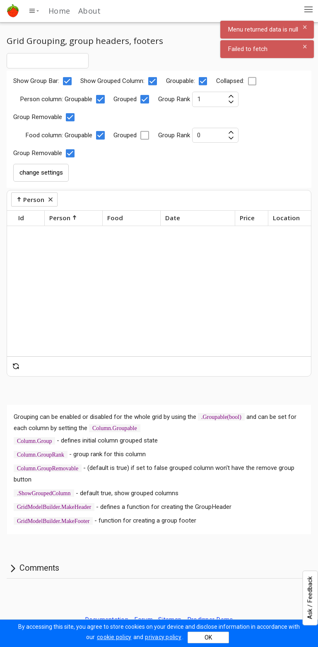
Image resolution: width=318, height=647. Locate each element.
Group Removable (44, 117)
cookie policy (114, 637)
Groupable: (187, 81)
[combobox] (48, 60)
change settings (41, 172)
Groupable (85, 99)
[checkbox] (67, 81)
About (89, 11)
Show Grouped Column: (118, 81)
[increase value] (231, 95)
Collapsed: (236, 81)
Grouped (131, 99)
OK (208, 637)
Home (59, 11)
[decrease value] (231, 102)
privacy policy (163, 637)
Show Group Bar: (42, 81)
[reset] (16, 366)
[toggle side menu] (33, 11)
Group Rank (198, 99)
